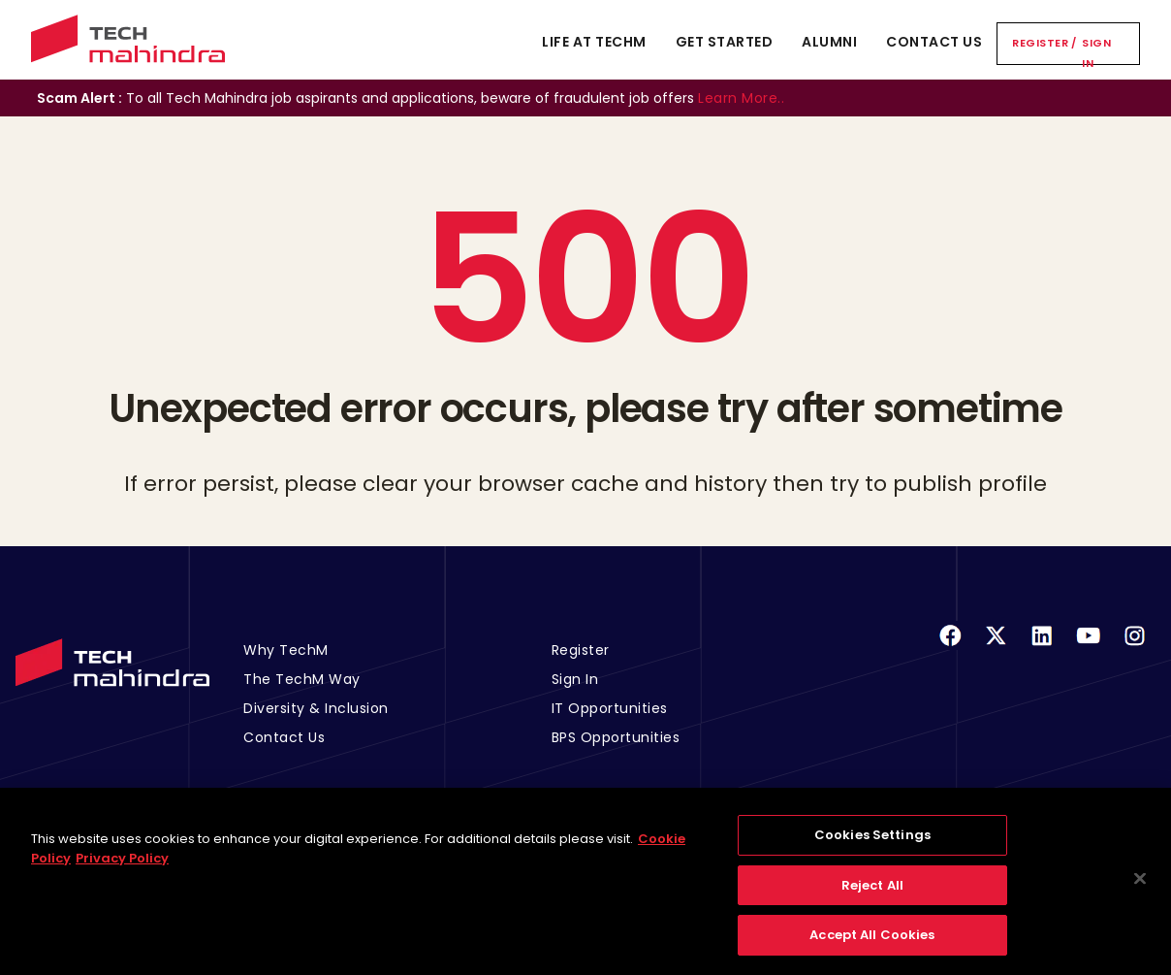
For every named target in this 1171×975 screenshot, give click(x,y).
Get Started (725, 41)
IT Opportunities (610, 708)
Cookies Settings (872, 847)
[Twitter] (995, 647)
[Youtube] (1088, 647)
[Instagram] (1134, 647)
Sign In (1096, 53)
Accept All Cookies (871, 947)
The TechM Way (302, 679)
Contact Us (934, 41)
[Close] (1140, 890)
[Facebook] (950, 647)
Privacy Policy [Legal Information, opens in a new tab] (122, 870)
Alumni (829, 41)
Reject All (872, 898)
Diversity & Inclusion (316, 708)
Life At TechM (594, 41)
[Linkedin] (1042, 647)
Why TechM (286, 650)
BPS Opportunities (616, 737)
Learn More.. (741, 98)
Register (1040, 42)
